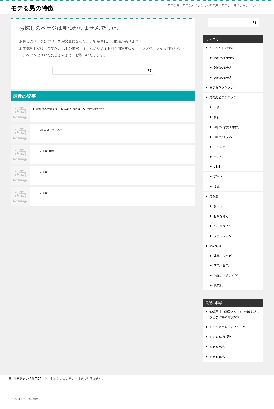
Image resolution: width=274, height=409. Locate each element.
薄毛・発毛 (221, 265)
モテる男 (220, 147)
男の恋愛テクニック (222, 97)
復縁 (217, 186)
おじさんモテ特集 (221, 48)
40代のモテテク (224, 57)
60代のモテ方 (223, 77)
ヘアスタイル (223, 226)
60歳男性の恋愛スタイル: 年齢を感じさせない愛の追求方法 (68, 109)
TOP (27, 378)
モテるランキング (221, 87)
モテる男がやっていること (49, 130)
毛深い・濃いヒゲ (226, 275)
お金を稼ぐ (221, 216)
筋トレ (218, 206)
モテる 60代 (40, 172)
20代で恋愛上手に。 (227, 127)
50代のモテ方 (223, 67)
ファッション (223, 236)
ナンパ (218, 156)
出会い (218, 107)
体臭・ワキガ (223, 255)
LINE (217, 166)
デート (218, 176)
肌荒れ (218, 285)
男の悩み (215, 246)
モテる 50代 (40, 193)
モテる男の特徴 (34, 7)
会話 (217, 117)
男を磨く (215, 196)
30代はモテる (223, 137)
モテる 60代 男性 (43, 151)
